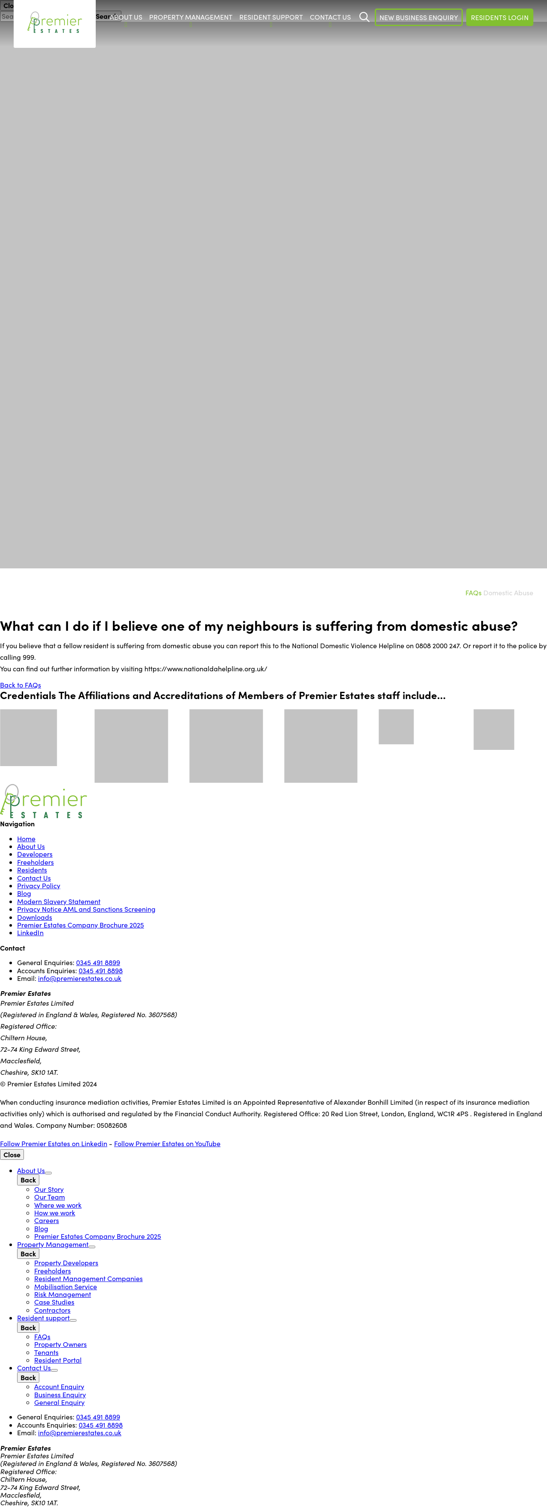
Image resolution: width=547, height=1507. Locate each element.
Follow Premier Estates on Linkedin (53, 1143)
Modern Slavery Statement (58, 901)
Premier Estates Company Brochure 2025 (80, 924)
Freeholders (35, 861)
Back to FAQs (20, 684)
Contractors (52, 1309)
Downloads (34, 917)
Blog (24, 893)
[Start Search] (364, 17)
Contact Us (34, 877)
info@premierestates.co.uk (79, 978)
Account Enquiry (59, 1386)
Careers (46, 1220)
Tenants (46, 1352)
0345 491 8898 (101, 970)
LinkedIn (30, 932)
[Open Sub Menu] (48, 1173)
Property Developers (66, 1262)
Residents (32, 869)
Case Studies (54, 1301)
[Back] (28, 1179)
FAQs (473, 592)
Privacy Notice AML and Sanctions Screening (86, 908)
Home (26, 838)
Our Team (49, 1196)
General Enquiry (59, 1402)
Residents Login (500, 17)
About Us (31, 846)
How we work (54, 1212)
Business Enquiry (60, 1394)
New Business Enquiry (418, 17)
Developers (35, 853)
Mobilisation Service (65, 1286)
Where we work (58, 1204)
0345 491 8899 (98, 962)
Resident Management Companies (88, 1278)
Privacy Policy (38, 885)
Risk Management (62, 1294)
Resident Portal (58, 1359)
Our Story (49, 1189)
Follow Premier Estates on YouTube (167, 1143)
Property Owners (60, 1344)
